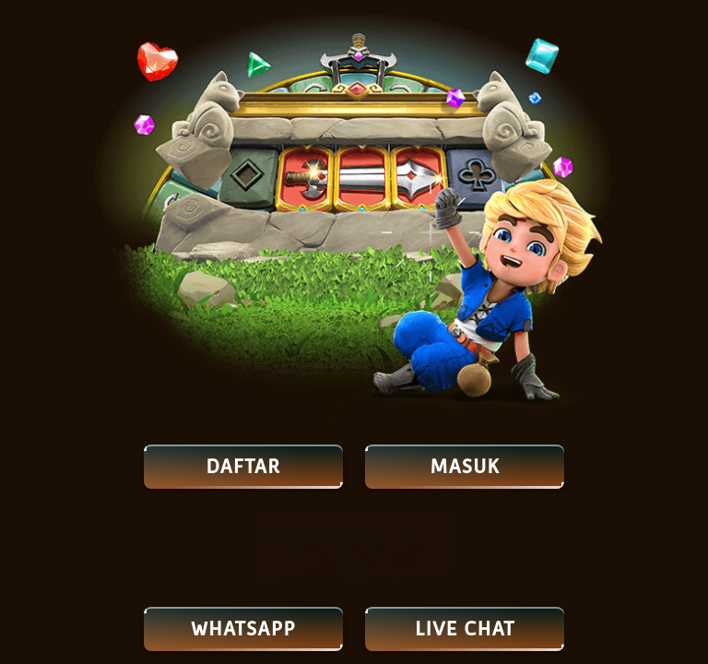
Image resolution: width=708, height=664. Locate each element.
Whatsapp (243, 629)
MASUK (464, 467)
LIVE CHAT (464, 629)
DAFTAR (243, 467)
